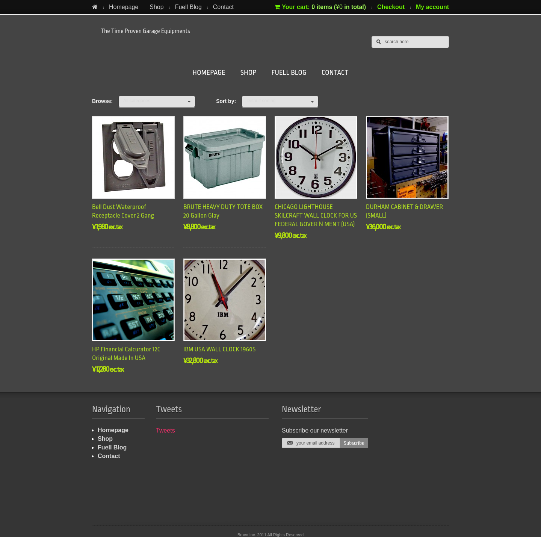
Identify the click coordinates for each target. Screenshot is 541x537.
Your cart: (320, 7)
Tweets (165, 430)
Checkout (391, 7)
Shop (156, 7)
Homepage (123, 7)
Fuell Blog (188, 7)
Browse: (102, 101)
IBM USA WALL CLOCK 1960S (219, 349)
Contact (223, 7)
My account (432, 7)
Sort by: (226, 101)
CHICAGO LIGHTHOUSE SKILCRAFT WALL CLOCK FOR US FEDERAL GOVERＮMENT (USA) (316, 215)
